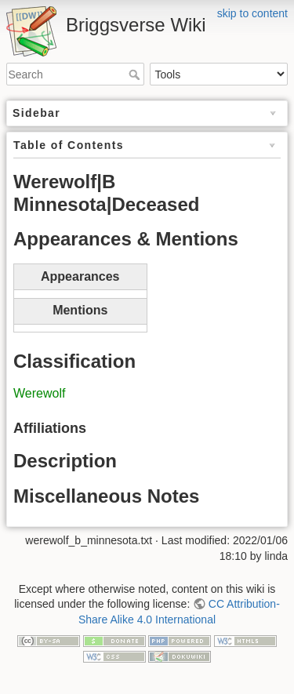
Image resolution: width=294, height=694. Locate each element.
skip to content (252, 13)
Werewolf (39, 393)
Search (136, 74)
